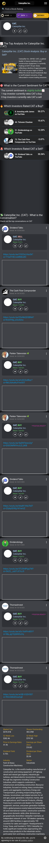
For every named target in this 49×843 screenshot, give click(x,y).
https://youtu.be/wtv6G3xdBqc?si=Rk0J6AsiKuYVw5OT (17, 381)
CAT (14, 23)
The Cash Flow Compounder (23, 290)
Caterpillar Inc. (19, 26)
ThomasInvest (16, 605)
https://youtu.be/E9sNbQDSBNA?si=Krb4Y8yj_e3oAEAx (18, 318)
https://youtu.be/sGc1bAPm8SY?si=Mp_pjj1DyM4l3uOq (18, 632)
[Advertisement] (24, 187)
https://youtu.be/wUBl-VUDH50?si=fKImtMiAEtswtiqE (18, 695)
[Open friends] (41, 15)
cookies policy (26, 840)
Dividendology (16, 542)
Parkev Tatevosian (18, 353)
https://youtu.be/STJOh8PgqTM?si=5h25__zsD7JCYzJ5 (18, 570)
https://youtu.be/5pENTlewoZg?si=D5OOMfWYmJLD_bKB (18, 444)
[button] (45, 837)
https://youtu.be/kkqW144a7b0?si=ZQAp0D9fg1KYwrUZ (18, 507)
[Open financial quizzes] (8, 15)
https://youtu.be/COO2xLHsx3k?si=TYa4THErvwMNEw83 (18, 255)
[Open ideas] (25, 15)
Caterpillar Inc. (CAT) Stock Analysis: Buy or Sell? (24, 53)
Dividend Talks (16, 228)
